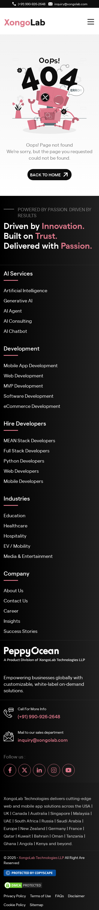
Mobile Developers (23, 481)
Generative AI (18, 300)
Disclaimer (76, 895)
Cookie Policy (15, 904)
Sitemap (36, 904)
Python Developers (24, 461)
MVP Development (23, 386)
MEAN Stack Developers (29, 440)
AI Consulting (18, 321)
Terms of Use (40, 895)
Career (11, 611)
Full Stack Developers (26, 450)
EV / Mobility (17, 546)
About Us (13, 590)
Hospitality (15, 536)
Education (14, 515)
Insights (12, 621)
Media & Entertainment (28, 556)
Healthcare (15, 525)
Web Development (23, 375)
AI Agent (13, 311)
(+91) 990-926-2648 (39, 716)
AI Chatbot (15, 331)
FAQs (59, 895)
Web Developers (21, 471)
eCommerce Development (32, 406)
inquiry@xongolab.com (43, 740)
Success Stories (20, 631)
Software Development (29, 396)
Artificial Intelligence (25, 290)
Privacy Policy (15, 895)
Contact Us (16, 600)
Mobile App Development (31, 365)
